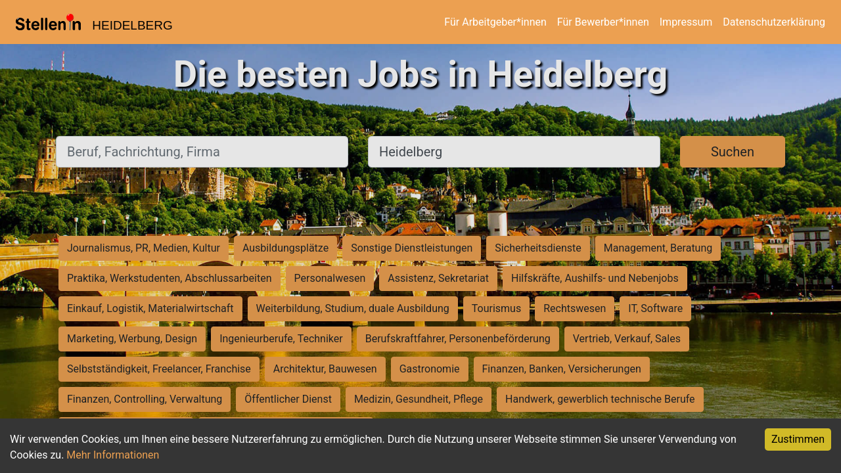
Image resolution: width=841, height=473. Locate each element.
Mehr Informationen (112, 455)
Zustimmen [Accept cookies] (798, 439)
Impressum (686, 22)
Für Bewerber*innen (603, 22)
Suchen (732, 152)
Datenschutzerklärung (774, 22)
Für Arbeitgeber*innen (495, 22)
